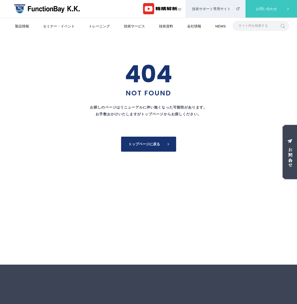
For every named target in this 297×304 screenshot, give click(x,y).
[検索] (282, 25)
